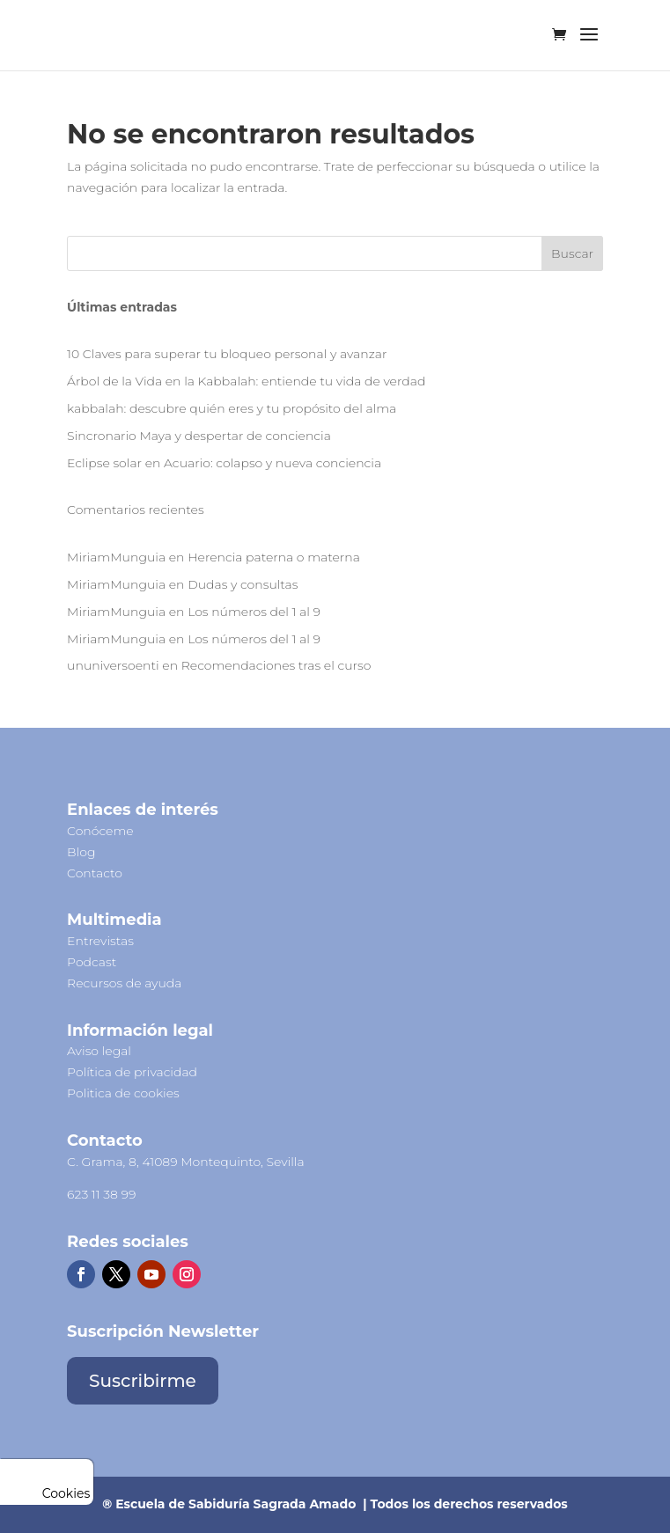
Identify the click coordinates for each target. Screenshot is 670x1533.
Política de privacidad (132, 1072)
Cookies (47, 1493)
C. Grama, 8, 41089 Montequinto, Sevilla (186, 1162)
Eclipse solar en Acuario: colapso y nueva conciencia (224, 463)
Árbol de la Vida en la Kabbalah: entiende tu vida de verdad (246, 381)
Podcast (91, 962)
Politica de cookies (123, 1093)
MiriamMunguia (116, 557)
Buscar (572, 253)
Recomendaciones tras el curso (276, 665)
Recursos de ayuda (124, 983)
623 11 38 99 (101, 1194)
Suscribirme (142, 1380)
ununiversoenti (113, 665)
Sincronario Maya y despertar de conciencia (199, 436)
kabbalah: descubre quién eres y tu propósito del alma (231, 408)
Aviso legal (99, 1051)
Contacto (94, 873)
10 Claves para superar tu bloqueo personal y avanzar (227, 354)
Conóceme (100, 831)
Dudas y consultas (243, 584)
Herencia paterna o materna (274, 557)
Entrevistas (100, 941)
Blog (81, 852)
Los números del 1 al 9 (254, 612)
